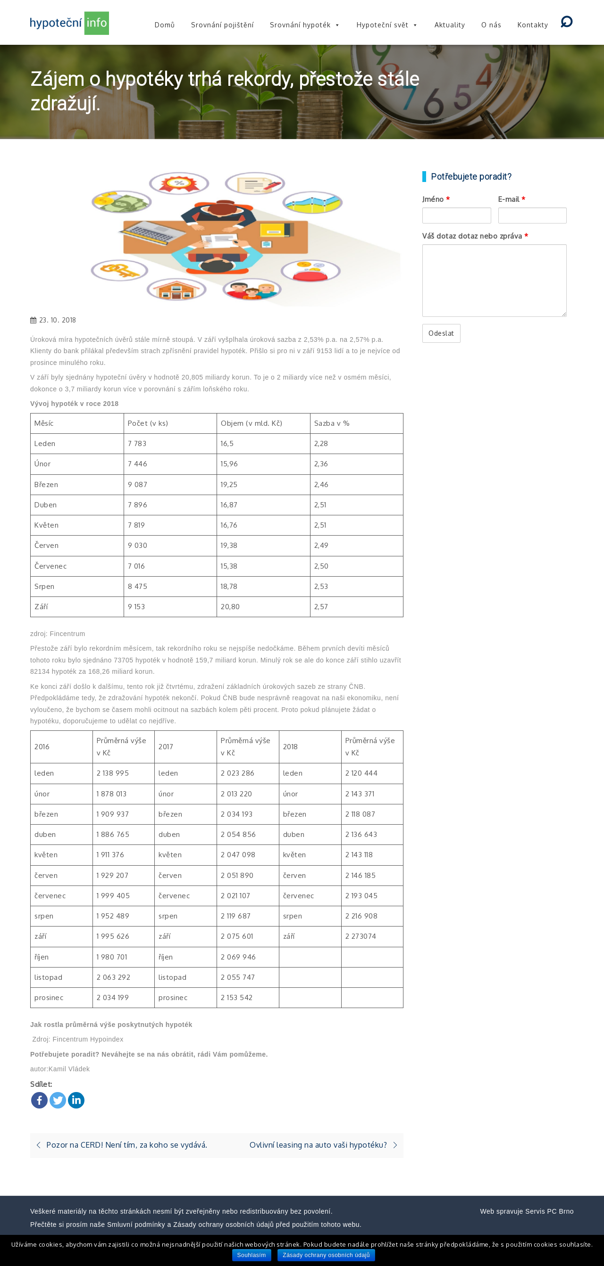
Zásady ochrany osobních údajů (326, 1255)
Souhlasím (251, 1255)
